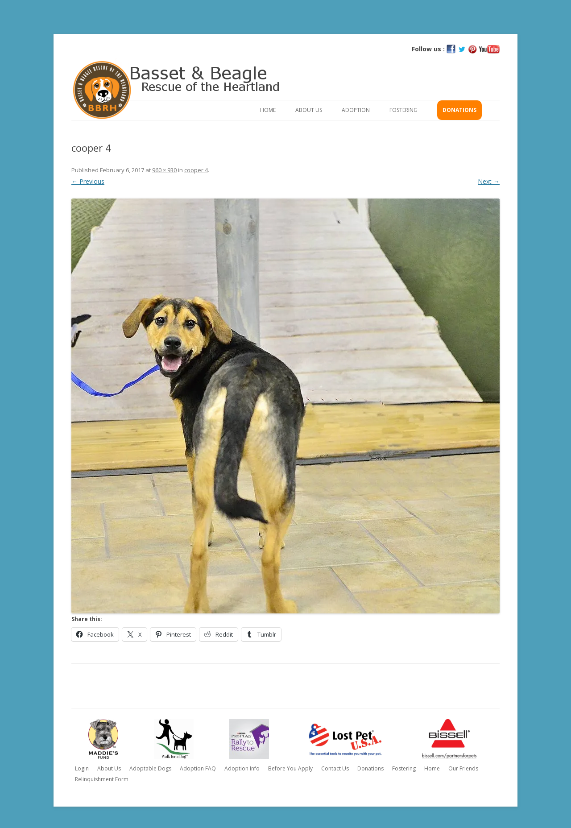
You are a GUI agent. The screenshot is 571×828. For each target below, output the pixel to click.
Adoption (356, 110)
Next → (489, 181)
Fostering (403, 110)
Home (268, 110)
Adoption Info (242, 768)
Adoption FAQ (198, 768)
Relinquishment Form (101, 779)
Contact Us (335, 768)
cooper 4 (196, 170)
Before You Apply (290, 768)
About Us (308, 110)
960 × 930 (164, 170)
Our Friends (463, 768)
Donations (459, 110)
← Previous (87, 181)
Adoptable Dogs (150, 768)
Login (82, 768)
